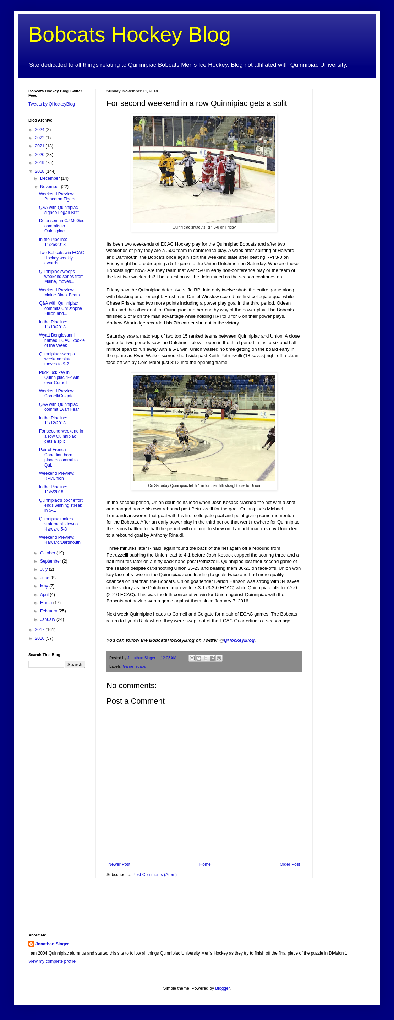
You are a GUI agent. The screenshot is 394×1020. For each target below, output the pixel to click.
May (44, 586)
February (49, 610)
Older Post (290, 864)
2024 (40, 129)
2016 (40, 638)
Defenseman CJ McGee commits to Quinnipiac (61, 225)
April (45, 594)
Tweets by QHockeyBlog (51, 104)
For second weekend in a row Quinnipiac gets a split (61, 436)
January (48, 619)
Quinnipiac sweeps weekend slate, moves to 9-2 (57, 359)
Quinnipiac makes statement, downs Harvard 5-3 (58, 524)
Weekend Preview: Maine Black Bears (59, 292)
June (45, 577)
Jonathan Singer (52, 943)
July (44, 569)
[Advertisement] (111, 909)
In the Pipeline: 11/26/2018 (53, 242)
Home (205, 864)
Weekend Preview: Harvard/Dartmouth (60, 540)
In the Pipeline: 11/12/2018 (53, 420)
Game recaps (134, 666)
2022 (40, 137)
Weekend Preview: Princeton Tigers (57, 197)
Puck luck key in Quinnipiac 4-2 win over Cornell (59, 377)
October (48, 553)
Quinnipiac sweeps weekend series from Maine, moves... (61, 276)
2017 (40, 629)
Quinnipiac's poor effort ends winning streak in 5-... (61, 505)
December (50, 178)
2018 (40, 171)
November (50, 186)
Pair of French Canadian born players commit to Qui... (58, 457)
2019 (40, 162)
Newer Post (119, 864)
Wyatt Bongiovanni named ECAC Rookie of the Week (62, 340)
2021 (40, 146)
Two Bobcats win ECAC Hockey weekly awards (61, 257)
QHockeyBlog (237, 640)
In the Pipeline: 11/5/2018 (53, 489)
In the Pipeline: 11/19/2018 (53, 324)
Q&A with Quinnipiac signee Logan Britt (59, 210)
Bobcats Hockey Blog (129, 34)
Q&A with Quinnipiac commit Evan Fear (59, 407)
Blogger (222, 988)
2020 (40, 154)
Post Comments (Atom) (154, 874)
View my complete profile (52, 961)
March (46, 602)
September (51, 561)
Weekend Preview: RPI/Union (57, 476)
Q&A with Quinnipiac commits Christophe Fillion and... (60, 308)
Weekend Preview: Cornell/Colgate (57, 393)
